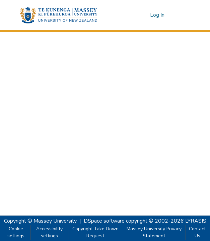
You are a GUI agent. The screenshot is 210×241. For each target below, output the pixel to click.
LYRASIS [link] (195, 221)
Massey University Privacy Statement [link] (154, 232)
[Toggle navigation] (181, 15)
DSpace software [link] (104, 221)
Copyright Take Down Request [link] (95, 232)
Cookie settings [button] (15, 232)
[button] (58, 15)
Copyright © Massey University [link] (40, 221)
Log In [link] (157, 15)
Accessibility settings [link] (49, 232)
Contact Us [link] (197, 232)
